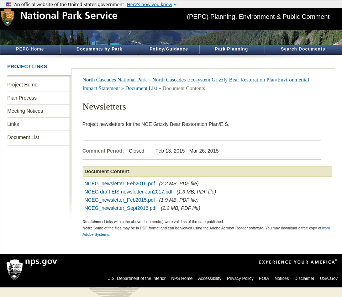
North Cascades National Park (115, 80)
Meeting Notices (25, 111)
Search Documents (303, 49)
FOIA (264, 278)
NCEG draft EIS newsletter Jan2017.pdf (128, 192)
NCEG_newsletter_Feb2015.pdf (119, 200)
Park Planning (231, 49)
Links (13, 124)
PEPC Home (30, 49)
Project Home (22, 84)
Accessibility (209, 278)
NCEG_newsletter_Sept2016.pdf (120, 208)
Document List (23, 137)
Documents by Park (99, 49)
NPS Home (182, 278)
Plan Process (22, 98)
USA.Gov (329, 278)
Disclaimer (304, 278)
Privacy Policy (240, 278)
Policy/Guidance (168, 49)
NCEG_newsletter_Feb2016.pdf (119, 183)
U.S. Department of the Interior (136, 278)
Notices (282, 278)
